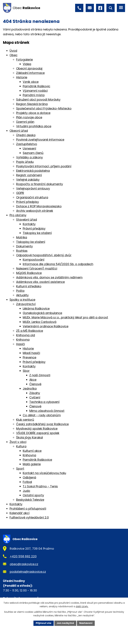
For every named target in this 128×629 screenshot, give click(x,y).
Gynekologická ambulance (42, 313)
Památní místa (33, 95)
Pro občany (18, 215)
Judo (26, 491)
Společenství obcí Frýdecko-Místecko (43, 108)
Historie (21, 77)
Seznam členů (33, 153)
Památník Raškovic (36, 86)
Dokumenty (24, 246)
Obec (13, 55)
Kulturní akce (32, 451)
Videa (27, 64)
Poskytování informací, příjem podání (43, 166)
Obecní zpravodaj (29, 68)
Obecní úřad (19, 131)
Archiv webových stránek (34, 211)
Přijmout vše (43, 623)
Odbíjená (29, 477)
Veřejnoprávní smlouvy (33, 188)
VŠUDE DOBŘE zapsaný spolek (37, 433)
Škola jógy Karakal (29, 437)
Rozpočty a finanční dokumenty (39, 184)
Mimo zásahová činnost (46, 411)
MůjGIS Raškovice (29, 273)
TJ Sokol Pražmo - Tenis (40, 486)
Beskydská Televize (30, 500)
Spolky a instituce (22, 300)
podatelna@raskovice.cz (28, 572)
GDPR (20, 193)
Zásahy (34, 393)
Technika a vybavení (44, 402)
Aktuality (22, 295)
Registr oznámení (29, 175)
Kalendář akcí (19, 513)
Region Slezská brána (32, 104)
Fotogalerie (24, 59)
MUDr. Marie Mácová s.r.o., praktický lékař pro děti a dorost (65, 317)
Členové (35, 384)
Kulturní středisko (28, 286)
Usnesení (29, 148)
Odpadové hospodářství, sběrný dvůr (43, 255)
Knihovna (22, 340)
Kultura (21, 446)
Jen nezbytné (65, 623)
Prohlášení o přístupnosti (28, 508)
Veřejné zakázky (28, 180)
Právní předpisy (27, 202)
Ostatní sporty (33, 495)
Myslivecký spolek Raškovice (36, 428)
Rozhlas (22, 251)
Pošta (20, 291)
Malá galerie (32, 464)
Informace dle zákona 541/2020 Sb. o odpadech (58, 264)
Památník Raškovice (37, 460)
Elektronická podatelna (33, 171)
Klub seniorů (25, 420)
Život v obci (18, 442)
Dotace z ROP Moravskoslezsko (39, 206)
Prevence (29, 357)
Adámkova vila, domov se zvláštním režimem (49, 277)
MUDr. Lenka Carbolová (39, 322)
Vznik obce (31, 82)
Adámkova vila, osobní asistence (40, 282)
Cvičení (34, 397)
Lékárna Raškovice (36, 308)
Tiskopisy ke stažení (37, 233)
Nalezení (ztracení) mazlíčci (36, 268)
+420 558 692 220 (23, 556)
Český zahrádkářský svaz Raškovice (42, 424)
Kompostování (33, 260)
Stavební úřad (26, 220)
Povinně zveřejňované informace (40, 139)
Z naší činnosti (39, 375)
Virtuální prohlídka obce (33, 126)
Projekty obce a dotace (33, 113)
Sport (20, 468)
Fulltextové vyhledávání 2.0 (29, 517)
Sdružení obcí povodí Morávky (38, 99)
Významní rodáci (35, 91)
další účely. (82, 606)
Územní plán (25, 122)
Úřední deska (25, 135)
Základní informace (30, 73)
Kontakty (29, 224)
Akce (32, 380)
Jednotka (30, 388)
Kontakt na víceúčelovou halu (44, 473)
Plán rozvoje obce (29, 117)
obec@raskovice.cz (24, 564)
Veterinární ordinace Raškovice (45, 326)
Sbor (26, 371)
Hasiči (20, 344)
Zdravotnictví (26, 304)
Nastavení (85, 623)
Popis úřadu (25, 162)
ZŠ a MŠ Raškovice (29, 331)
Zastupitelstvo (26, 144)
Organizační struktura (32, 197)
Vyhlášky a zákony (29, 157)
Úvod (13, 51)
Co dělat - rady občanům (42, 415)
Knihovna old (25, 335)
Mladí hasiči (31, 353)
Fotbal (27, 482)
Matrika (21, 237)
